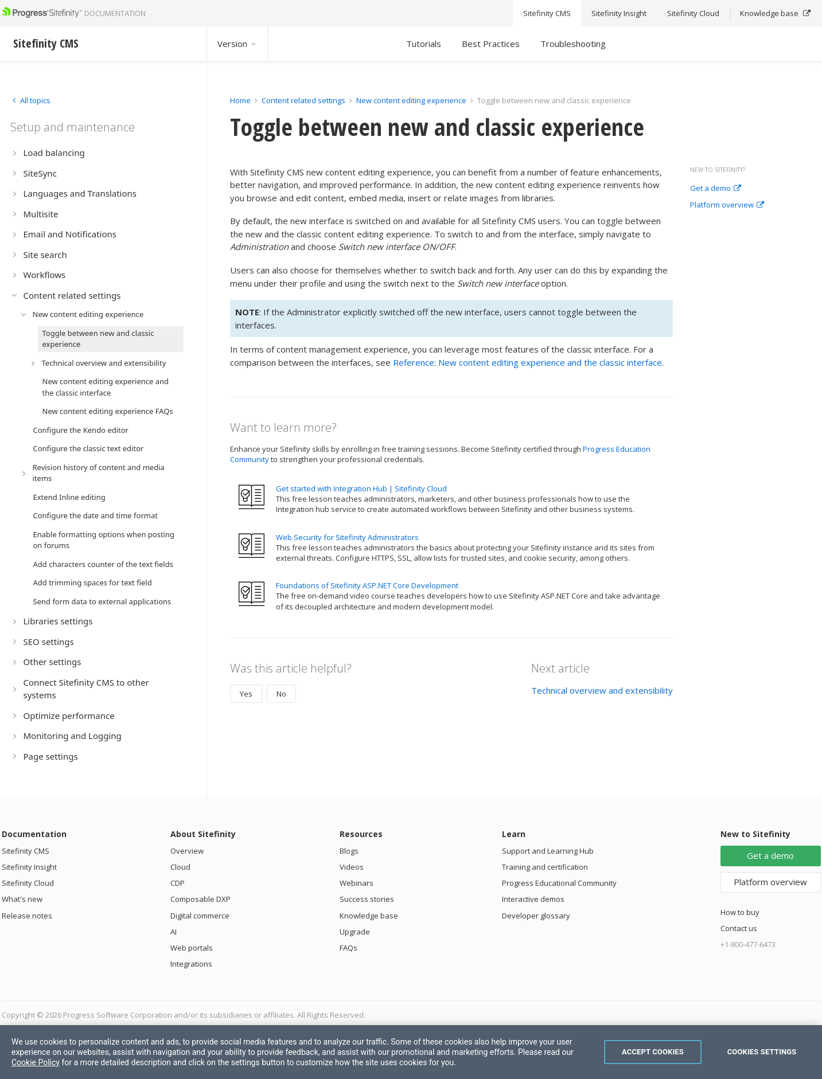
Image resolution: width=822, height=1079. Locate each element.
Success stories (367, 899)
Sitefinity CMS (25, 851)
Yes (246, 694)
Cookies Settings (762, 1051)
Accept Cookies (653, 1051)
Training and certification (545, 867)
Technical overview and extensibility (602, 690)
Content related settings (303, 100)
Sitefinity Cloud (28, 883)
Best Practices (491, 43)
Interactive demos (533, 899)
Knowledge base (369, 915)
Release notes (27, 915)
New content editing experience (411, 100)
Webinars (356, 883)
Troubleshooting (573, 43)
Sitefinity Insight (29, 867)
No (281, 694)
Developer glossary (536, 915)
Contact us (738, 928)
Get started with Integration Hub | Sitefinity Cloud (361, 488)
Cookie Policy (35, 1062)
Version (237, 43)
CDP (177, 883)
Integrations (191, 964)
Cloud (180, 867)
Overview (187, 851)
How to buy (739, 912)
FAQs (348, 948)
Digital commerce (199, 915)
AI (173, 931)
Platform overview (727, 205)
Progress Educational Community (559, 883)
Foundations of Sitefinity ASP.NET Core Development (367, 585)
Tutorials (423, 43)
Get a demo (715, 188)
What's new (22, 899)
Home (240, 100)
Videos (352, 867)
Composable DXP (200, 899)
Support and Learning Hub (548, 851)
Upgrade (355, 931)
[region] (411, 1052)
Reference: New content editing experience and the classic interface (527, 362)
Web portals (191, 948)
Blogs (349, 851)
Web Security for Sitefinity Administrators (347, 537)
